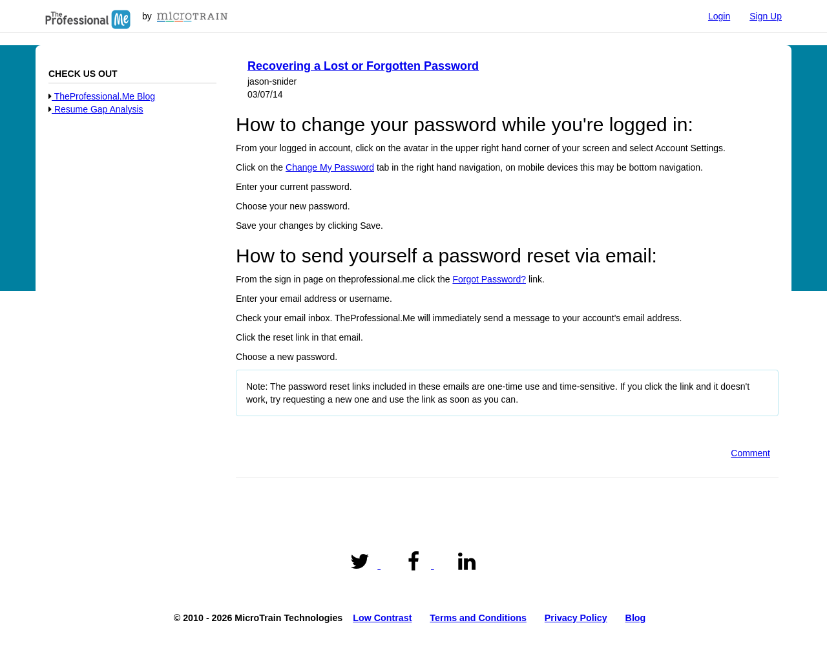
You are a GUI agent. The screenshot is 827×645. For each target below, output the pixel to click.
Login (719, 16)
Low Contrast (382, 618)
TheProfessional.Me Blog (101, 96)
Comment (750, 453)
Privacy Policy (576, 618)
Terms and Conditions (478, 618)
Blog (635, 618)
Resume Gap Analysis (95, 109)
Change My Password (330, 167)
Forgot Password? (489, 279)
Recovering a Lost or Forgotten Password (363, 65)
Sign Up (765, 16)
